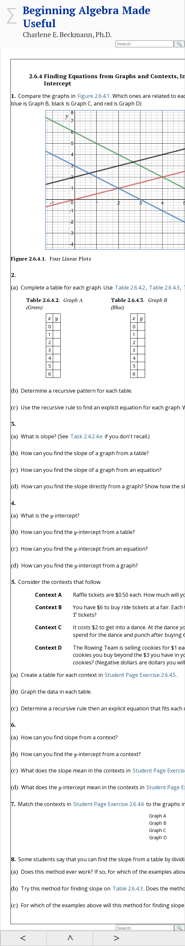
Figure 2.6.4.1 (93, 96)
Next (116, 938)
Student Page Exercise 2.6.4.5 (140, 675)
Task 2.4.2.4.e (86, 436)
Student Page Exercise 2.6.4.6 (108, 804)
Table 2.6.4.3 (164, 287)
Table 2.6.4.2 (130, 287)
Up (69, 938)
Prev (23, 938)
